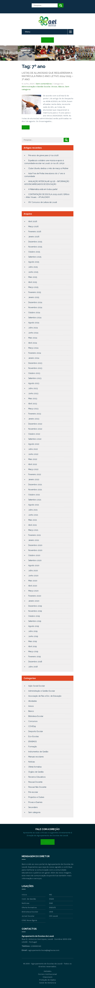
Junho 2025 (33, 272)
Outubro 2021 (34, 495)
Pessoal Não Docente (37, 787)
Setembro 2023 (34, 378)
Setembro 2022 (34, 439)
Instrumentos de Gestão (38, 752)
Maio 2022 (32, 459)
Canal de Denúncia (47, 983)
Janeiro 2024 (33, 358)
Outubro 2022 (34, 434)
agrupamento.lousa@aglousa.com (43, 950)
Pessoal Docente (35, 782)
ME (50, 894)
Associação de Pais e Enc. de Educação (44, 696)
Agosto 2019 (33, 626)
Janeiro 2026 (33, 237)
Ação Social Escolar (36, 686)
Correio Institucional (47, 974)
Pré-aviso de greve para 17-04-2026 (43, 155)
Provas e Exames (35, 802)
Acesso (47, 40)
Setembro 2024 (34, 318)
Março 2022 (33, 469)
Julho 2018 (33, 667)
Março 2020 (33, 591)
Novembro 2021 (35, 490)
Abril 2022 (32, 464)
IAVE (51, 912)
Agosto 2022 (33, 444)
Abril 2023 (32, 404)
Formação (32, 747)
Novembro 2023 (35, 368)
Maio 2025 (32, 277)
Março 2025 (33, 287)
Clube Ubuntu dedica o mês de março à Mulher (48, 168)
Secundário (33, 807)
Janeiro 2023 (33, 419)
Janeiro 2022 (33, 479)
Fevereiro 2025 (34, 292)
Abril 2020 (32, 586)
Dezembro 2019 (35, 606)
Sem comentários (44, 84)
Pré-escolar (33, 792)
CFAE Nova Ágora (29, 920)
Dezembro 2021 (35, 484)
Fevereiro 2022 (34, 474)
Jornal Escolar (28, 916)
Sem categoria (34, 812)
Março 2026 (33, 226)
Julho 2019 (32, 631)
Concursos (32, 721)
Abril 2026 (32, 221)
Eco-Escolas (33, 736)
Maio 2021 (32, 520)
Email (47, 842)
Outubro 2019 (34, 616)
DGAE (51, 899)
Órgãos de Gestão (36, 772)
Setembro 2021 (34, 500)
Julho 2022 (33, 449)
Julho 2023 (33, 388)
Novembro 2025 (35, 247)
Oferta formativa (34, 767)
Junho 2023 (33, 393)
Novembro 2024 (35, 307)
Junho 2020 (33, 576)
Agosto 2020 (33, 565)
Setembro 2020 (34, 560)
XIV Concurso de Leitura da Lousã (42, 202)
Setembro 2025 (34, 257)
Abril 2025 (32, 282)
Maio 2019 (32, 641)
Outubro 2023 (34, 373)
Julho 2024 (33, 328)
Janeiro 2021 (33, 540)
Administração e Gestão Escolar (36, 86)
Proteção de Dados (47, 980)
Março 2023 (33, 409)
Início (24, 894)
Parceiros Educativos (37, 777)
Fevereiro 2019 (34, 657)
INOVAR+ (47, 971)
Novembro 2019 (35, 611)
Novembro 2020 (35, 550)
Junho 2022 (33, 454)
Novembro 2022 (35, 429)
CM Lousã (53, 916)
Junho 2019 (33, 636)
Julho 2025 (33, 267)
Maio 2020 (32, 581)
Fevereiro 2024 (34, 353)
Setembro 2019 (34, 621)
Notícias (31, 762)
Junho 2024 (33, 333)
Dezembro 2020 (35, 545)
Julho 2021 (32, 510)
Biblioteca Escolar (35, 716)
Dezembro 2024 (35, 302)
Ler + (26, 127)
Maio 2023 (32, 398)
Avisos (54, 86)
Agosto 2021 (33, 505)
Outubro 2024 (34, 312)
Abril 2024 (32, 343)
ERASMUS (32, 741)
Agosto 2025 (33, 262)
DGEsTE (52, 907)
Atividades (32, 701)
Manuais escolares (36, 757)
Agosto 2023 (33, 383)
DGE (51, 903)
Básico (61, 86)
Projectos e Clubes (36, 797)
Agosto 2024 (33, 323)
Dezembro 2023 (35, 363)
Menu (27, 31)
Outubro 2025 (34, 252)
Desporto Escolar (35, 731)
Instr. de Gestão (29, 899)
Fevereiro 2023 (34, 414)
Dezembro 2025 (35, 242)
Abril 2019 (32, 646)
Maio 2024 (32, 338)
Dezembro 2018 (35, 662)
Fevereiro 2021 (34, 535)
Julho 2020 (33, 571)
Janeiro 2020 (33, 601)
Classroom (47, 977)
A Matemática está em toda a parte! (42, 189)
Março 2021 (33, 530)
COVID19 (32, 726)
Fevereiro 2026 (34, 232)
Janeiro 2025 (33, 297)
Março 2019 (33, 651)
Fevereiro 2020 (34, 596)
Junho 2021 (33, 515)
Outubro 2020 (34, 555)
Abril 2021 (32, 525)
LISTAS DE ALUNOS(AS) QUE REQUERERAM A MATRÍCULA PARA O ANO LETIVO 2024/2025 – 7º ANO (47, 76)
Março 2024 (33, 348)
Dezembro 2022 (35, 424)
